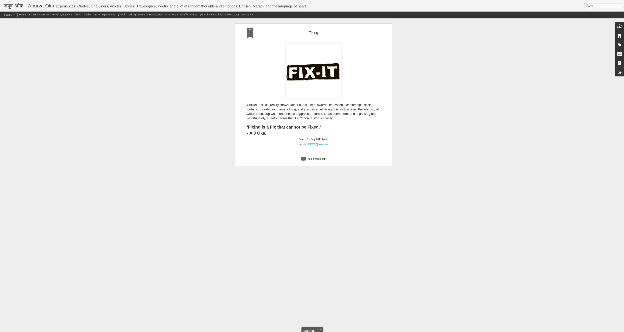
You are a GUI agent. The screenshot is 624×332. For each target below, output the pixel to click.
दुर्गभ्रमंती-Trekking (127, 14)
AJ (326, 47)
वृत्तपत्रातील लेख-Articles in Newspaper (219, 14)
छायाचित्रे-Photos (188, 14)
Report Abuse (333, 330)
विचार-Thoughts (83, 14)
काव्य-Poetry (171, 14)
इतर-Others (248, 14)
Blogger (323, 330)
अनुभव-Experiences (104, 14)
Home (22, 14)
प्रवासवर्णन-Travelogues (150, 14)
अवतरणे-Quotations (318, 52)
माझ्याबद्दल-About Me (39, 14)
